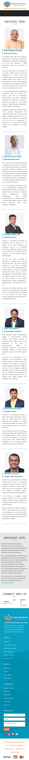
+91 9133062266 (23, 604)
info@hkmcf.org (7, 603)
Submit (7, 729)
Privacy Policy (9, 749)
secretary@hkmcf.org (7, 582)
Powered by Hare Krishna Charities (14, 742)
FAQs (7, 745)
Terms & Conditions (17, 745)
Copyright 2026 (14, 752)
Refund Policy (20, 749)
